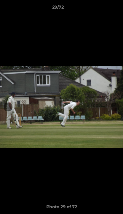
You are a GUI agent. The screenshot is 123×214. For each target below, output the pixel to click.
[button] (101, 8)
